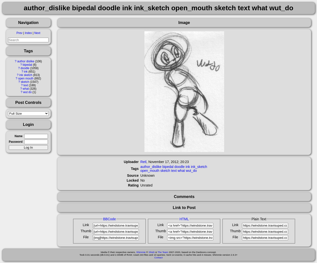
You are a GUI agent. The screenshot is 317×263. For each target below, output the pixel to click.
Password (15, 141)
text (25, 85)
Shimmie (140, 252)
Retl (143, 162)
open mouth (25, 78)
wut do (27, 92)
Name (18, 136)
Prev (19, 33)
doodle (25, 68)
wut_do (191, 171)
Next (37, 33)
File (86, 237)
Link (86, 225)
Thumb (86, 231)
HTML (184, 219)
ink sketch (25, 75)
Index (28, 33)
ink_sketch (199, 167)
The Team (163, 252)
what (26, 88)
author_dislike (150, 167)
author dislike (25, 61)
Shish (152, 252)
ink (26, 71)
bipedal (27, 64)
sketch (25, 82)
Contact (158, 257)
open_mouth (149, 171)
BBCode (109, 219)
